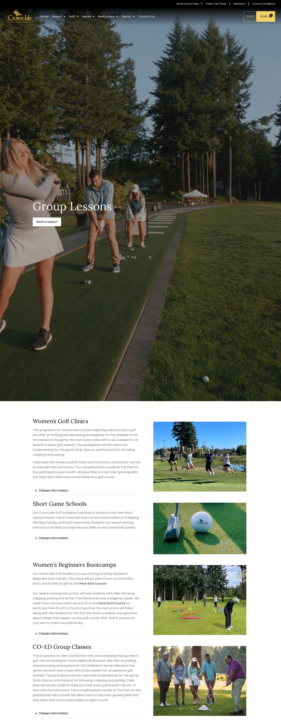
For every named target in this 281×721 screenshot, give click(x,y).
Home (44, 16)
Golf (74, 16)
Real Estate (108, 16)
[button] (47, 222)
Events (128, 16)
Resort (58, 16)
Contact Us (146, 16)
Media (88, 16)
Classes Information (53, 490)
